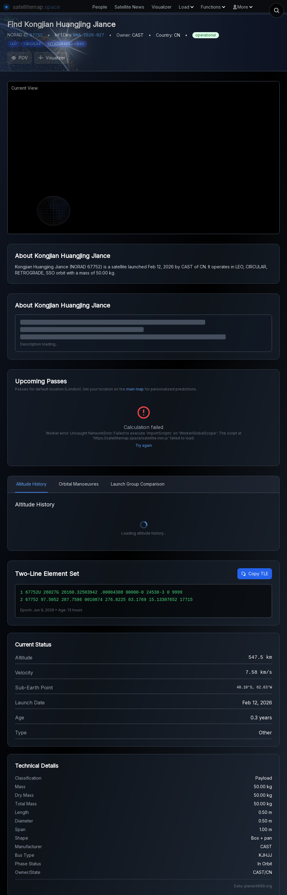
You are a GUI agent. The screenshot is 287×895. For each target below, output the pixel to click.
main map (135, 389)
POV (19, 57)
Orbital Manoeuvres (79, 484)
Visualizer (162, 6)
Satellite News (129, 6)
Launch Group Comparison (137, 484)
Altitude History (31, 484)
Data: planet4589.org (253, 886)
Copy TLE (254, 573)
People (100, 6)
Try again (143, 445)
